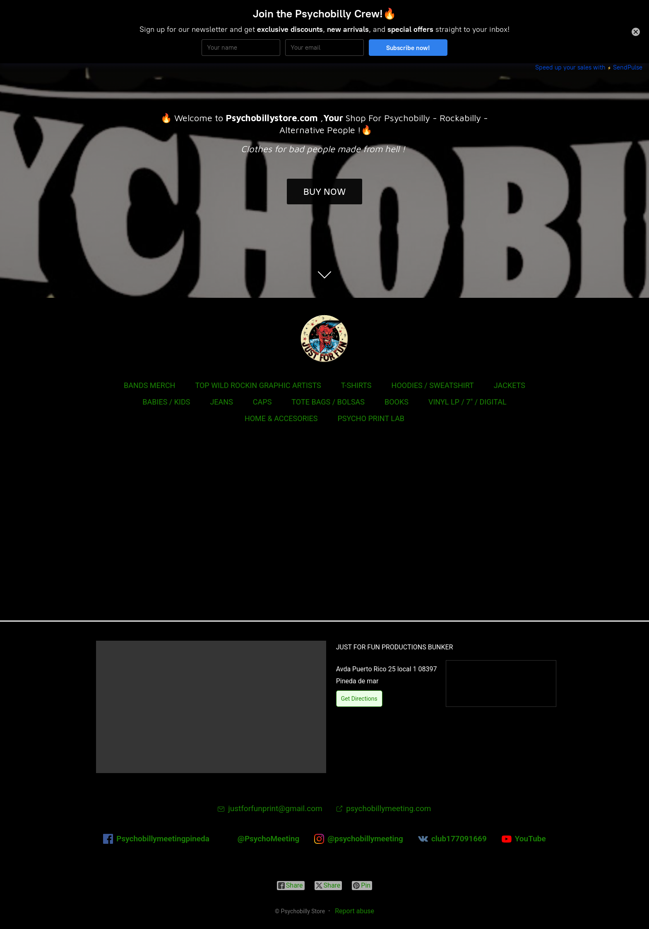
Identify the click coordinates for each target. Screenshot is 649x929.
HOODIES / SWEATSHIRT (433, 385)
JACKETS (509, 385)
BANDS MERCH (149, 385)
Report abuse (354, 911)
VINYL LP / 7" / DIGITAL (467, 401)
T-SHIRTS (356, 385)
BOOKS (397, 401)
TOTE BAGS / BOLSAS (328, 401)
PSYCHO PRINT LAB (370, 418)
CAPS (262, 401)
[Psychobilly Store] (324, 338)
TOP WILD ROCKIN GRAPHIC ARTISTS (258, 385)
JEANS (221, 401)
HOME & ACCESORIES (281, 418)
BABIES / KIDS (166, 401)
